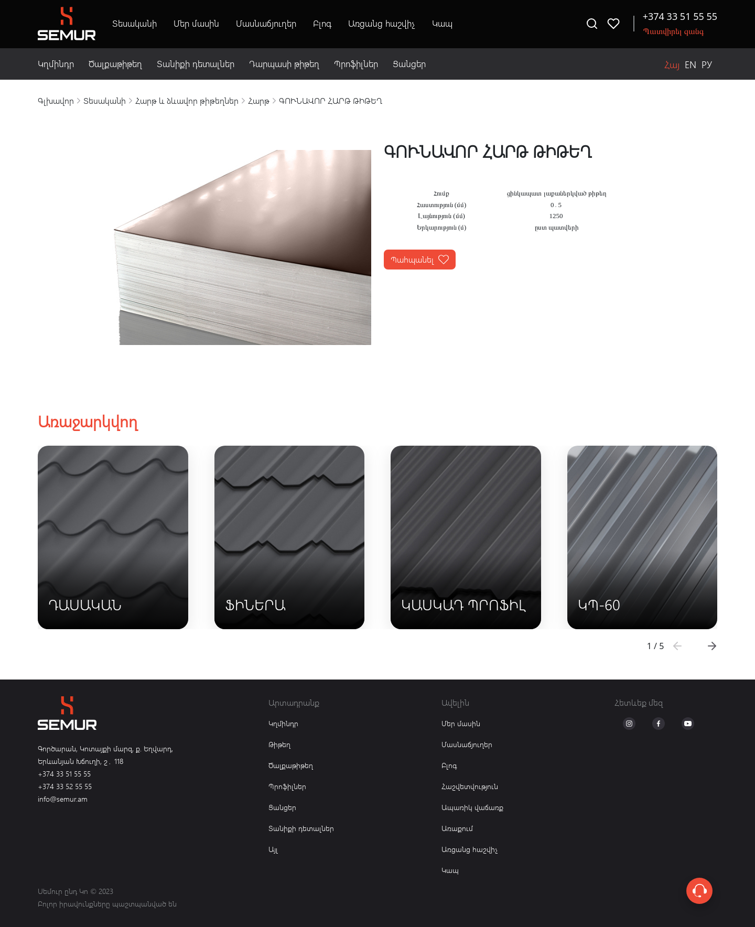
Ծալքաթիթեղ (115, 64)
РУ (707, 64)
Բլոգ (322, 23)
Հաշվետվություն (469, 786)
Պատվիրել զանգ (673, 31)
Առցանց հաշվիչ (381, 23)
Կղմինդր (56, 64)
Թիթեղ (279, 744)
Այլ (273, 849)
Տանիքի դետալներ (195, 64)
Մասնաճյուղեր (266, 23)
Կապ (442, 23)
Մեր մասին (196, 23)
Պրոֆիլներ (356, 64)
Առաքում (457, 828)
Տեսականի (134, 23)
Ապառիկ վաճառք (472, 807)
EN (690, 64)
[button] (712, 646)
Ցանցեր (409, 64)
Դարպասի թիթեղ (284, 64)
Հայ (672, 64)
